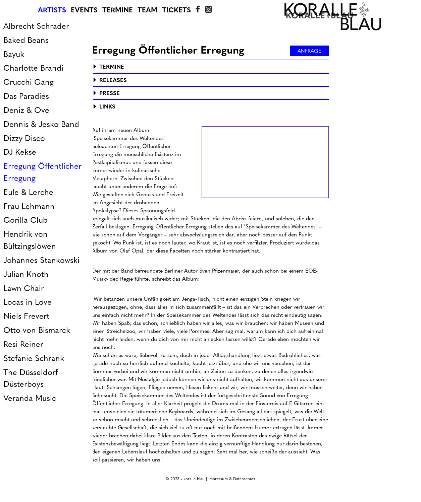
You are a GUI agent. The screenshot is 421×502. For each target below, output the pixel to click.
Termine (117, 10)
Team (147, 10)
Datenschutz (244, 479)
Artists (52, 10)
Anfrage (309, 51)
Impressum (218, 479)
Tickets (176, 10)
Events (84, 10)
